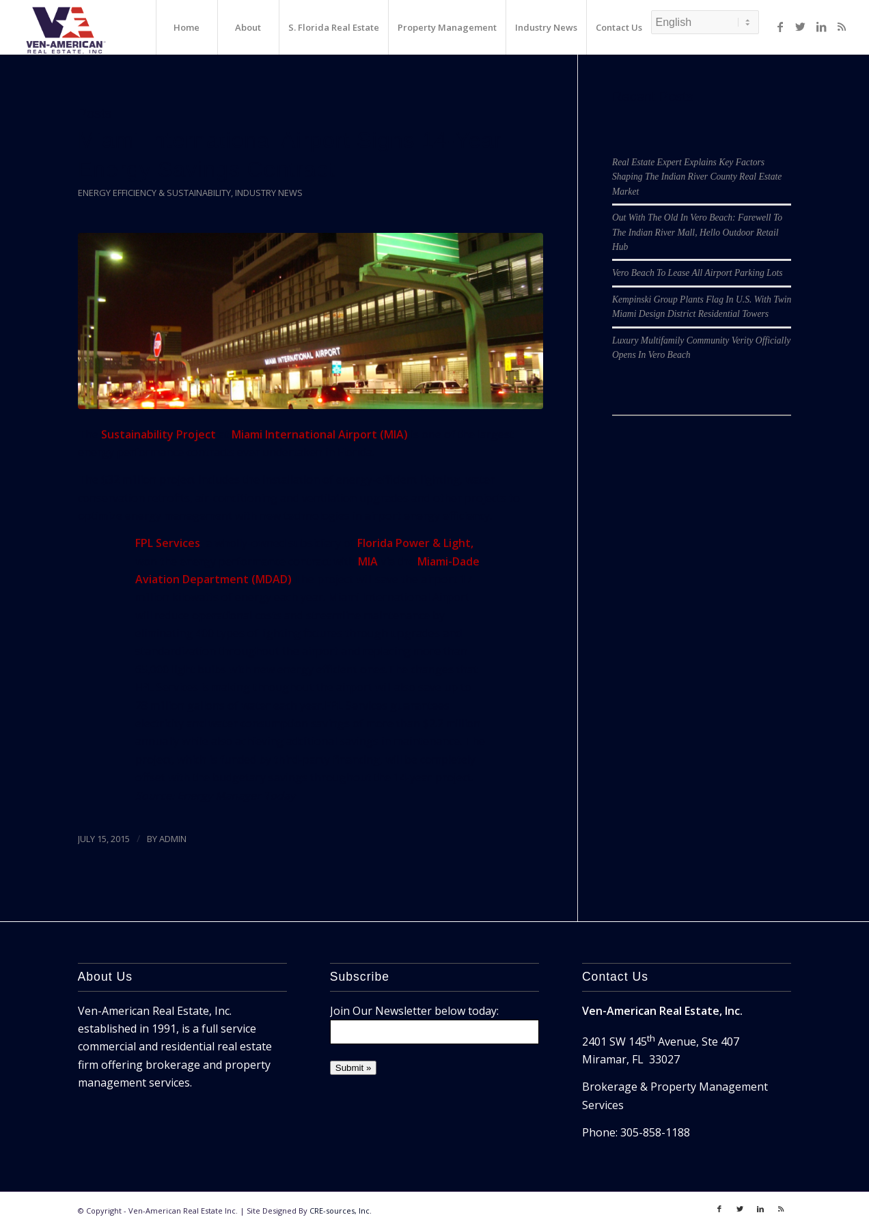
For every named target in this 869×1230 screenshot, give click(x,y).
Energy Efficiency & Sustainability (154, 192)
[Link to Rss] (841, 26)
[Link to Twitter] (800, 26)
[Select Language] (705, 22)
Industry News (269, 192)
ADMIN (173, 839)
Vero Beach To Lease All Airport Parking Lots (697, 273)
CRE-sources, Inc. (340, 1210)
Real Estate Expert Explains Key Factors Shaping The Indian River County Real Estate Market (697, 177)
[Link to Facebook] (780, 26)
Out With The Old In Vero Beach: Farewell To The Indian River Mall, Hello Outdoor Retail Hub (697, 232)
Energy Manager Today (236, 795)
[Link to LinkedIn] (821, 26)
